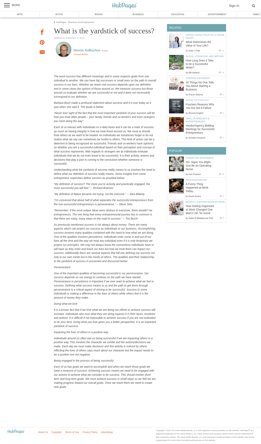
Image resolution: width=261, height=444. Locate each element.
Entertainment (217, 14)
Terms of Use (72, 432)
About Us (43, 432)
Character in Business (200, 158)
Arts (20, 14)
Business (138, 14)
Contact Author (81, 54)
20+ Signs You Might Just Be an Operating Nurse (198, 166)
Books (99, 14)
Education (177, 14)
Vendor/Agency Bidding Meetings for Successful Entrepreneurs (200, 129)
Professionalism (196, 180)
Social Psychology (197, 100)
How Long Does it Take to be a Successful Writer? (200, 64)
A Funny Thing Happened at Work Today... (197, 188)
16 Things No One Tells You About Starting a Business (200, 86)
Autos (59, 14)
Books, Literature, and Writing (205, 56)
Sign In (234, 6)
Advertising (106, 432)
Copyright (56, 432)
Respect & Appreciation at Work (205, 202)
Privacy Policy (90, 432)
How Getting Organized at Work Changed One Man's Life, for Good (200, 210)
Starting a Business (198, 78)
